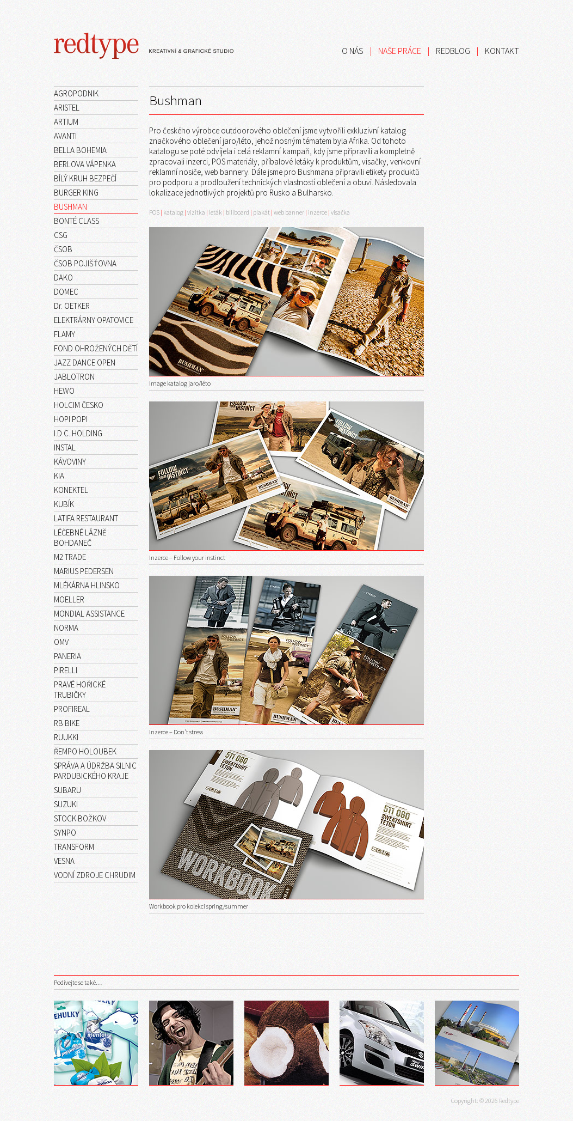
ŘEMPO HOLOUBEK (85, 751)
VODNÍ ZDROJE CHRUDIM (94, 875)
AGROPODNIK (76, 93)
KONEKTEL (71, 490)
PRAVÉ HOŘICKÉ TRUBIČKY (80, 689)
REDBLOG (453, 50)
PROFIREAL (72, 709)
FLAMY (64, 334)
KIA (59, 476)
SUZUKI (66, 804)
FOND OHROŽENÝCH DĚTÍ (96, 348)
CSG (60, 235)
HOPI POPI (71, 419)
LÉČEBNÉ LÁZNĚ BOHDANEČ (80, 537)
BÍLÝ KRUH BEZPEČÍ (85, 178)
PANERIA (67, 656)
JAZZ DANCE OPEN (84, 362)
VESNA (64, 861)
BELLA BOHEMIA (80, 150)
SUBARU (67, 790)
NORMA (66, 628)
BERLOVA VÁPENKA (85, 164)
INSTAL (65, 447)
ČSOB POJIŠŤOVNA (85, 263)
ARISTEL (66, 107)
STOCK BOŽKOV (80, 818)
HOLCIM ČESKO (78, 405)
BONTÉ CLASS (76, 221)
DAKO (63, 277)
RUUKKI (66, 737)
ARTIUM (66, 122)
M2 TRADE (70, 557)
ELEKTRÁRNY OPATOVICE (93, 320)
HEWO (64, 391)
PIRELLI (65, 670)
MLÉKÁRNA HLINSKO (87, 585)
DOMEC (66, 292)
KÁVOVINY (70, 461)
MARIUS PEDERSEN (84, 571)
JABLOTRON (74, 376)
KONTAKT (502, 50)
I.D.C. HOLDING (78, 433)
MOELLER (69, 599)
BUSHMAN (70, 207)
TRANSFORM (74, 847)
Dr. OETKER (72, 306)
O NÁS (352, 50)
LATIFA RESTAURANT (86, 518)
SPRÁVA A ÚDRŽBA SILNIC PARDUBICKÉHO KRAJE (95, 770)
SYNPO (65, 832)
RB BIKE (66, 723)
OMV (61, 642)
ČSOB (63, 249)
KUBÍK (64, 504)
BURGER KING (76, 192)
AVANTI (65, 136)
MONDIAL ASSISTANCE (89, 613)
